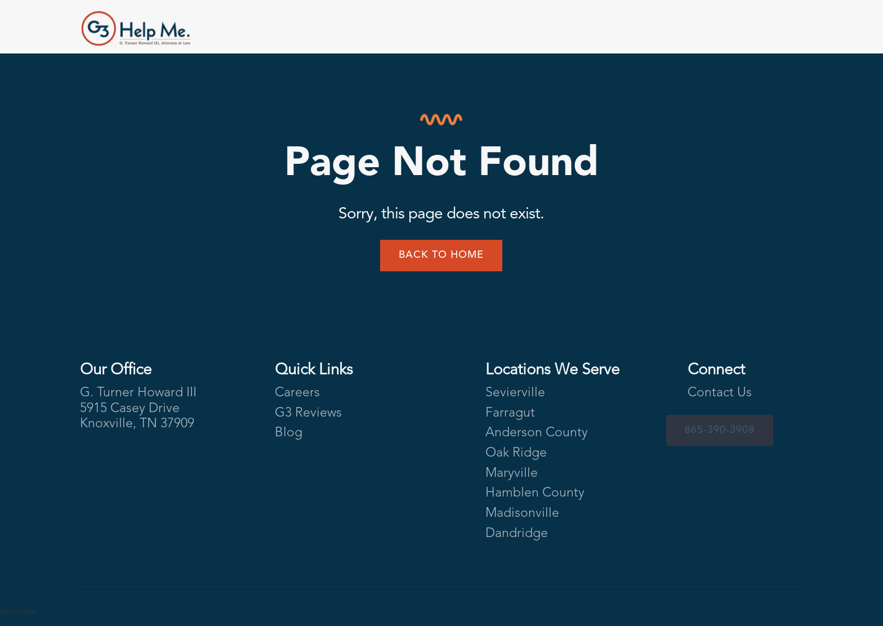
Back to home (441, 255)
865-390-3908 (720, 430)
